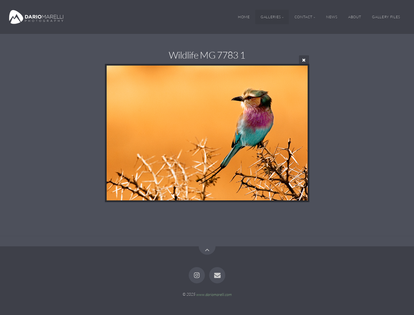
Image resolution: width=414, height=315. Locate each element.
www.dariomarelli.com (214, 294)
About (354, 17)
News (332, 17)
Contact (303, 17)
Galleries (271, 17)
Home (244, 17)
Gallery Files (386, 17)
